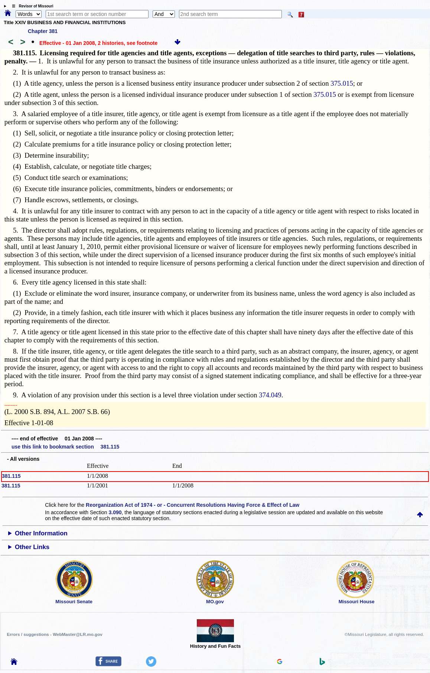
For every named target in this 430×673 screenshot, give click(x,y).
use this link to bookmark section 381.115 (65, 447)
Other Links (32, 547)
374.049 (270, 395)
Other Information (41, 533)
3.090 (115, 512)
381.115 (11, 476)
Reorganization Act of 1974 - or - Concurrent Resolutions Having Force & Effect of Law (192, 505)
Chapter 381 (43, 31)
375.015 (341, 83)
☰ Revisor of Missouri (30, 6)
